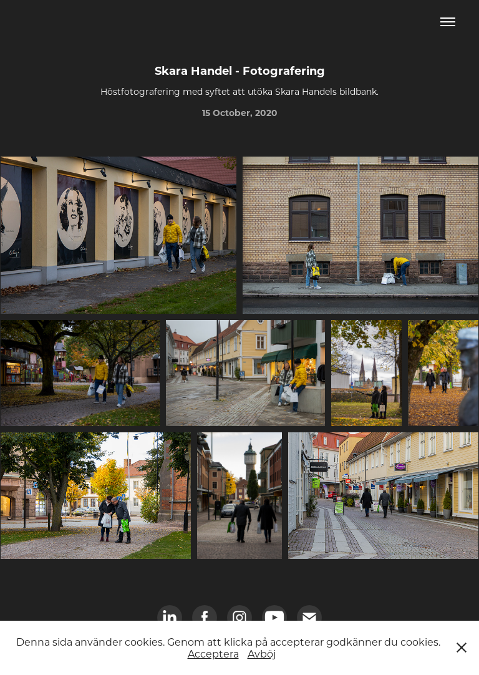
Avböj (262, 653)
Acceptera (213, 653)
